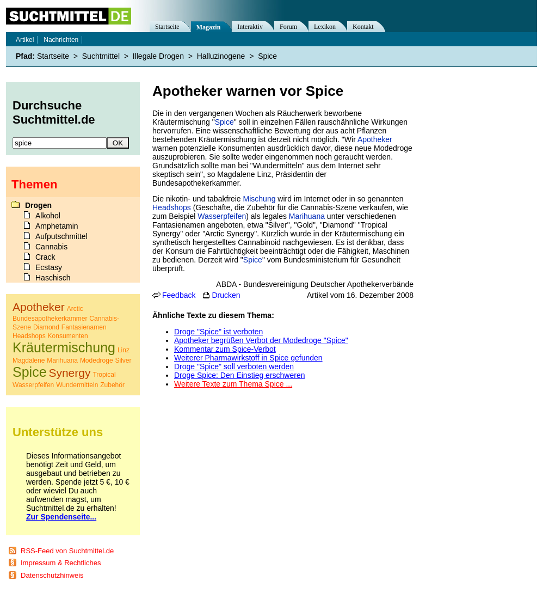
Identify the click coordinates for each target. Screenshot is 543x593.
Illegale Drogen (158, 56)
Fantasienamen (84, 327)
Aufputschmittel (61, 236)
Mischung (259, 198)
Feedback (178, 295)
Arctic (75, 309)
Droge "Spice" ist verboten (218, 331)
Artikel (25, 40)
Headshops (171, 207)
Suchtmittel (101, 56)
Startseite (167, 26)
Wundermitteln (77, 385)
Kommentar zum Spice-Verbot (225, 349)
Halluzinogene (221, 56)
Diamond (46, 327)
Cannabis (51, 246)
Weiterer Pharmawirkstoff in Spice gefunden (248, 357)
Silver (123, 360)
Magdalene (29, 360)
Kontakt (363, 26)
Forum (288, 26)
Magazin (208, 27)
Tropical (103, 374)
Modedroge (96, 360)
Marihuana (307, 216)
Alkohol (47, 215)
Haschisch (53, 277)
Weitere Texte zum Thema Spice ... (233, 384)
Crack (45, 257)
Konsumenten (68, 336)
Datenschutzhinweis (52, 575)
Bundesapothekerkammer (50, 318)
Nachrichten (61, 40)
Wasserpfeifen (222, 216)
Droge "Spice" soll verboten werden (234, 366)
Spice (224, 122)
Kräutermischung (64, 347)
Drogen (38, 205)
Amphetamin (56, 226)
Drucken (226, 295)
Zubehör (112, 385)
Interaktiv (250, 26)
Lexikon (325, 26)
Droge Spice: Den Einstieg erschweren (239, 375)
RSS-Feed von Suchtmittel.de (67, 551)
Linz (123, 350)
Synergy (69, 372)
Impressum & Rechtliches (61, 563)
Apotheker (374, 139)
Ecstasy (48, 267)
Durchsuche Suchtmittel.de (54, 112)
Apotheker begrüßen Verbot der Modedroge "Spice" (261, 340)
